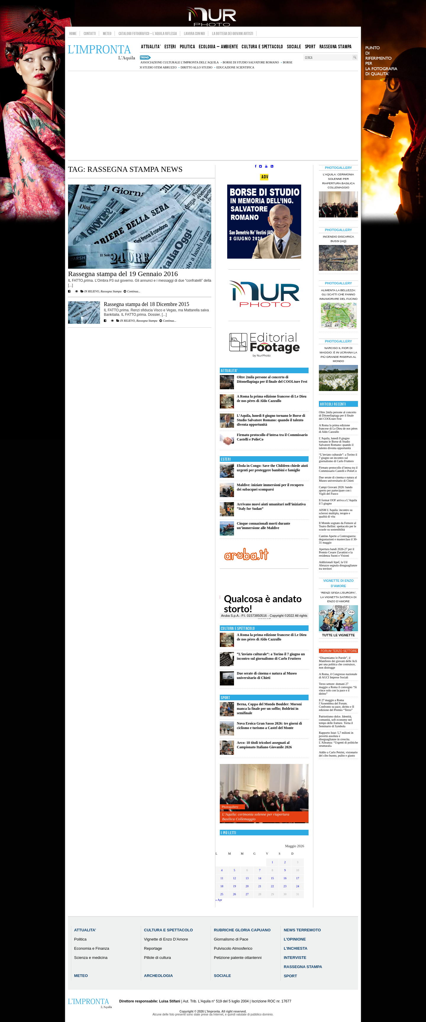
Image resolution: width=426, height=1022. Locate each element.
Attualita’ (85, 930)
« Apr (218, 899)
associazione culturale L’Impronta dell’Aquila (180, 62)
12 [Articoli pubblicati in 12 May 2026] (234, 878)
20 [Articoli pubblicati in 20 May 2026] (247, 886)
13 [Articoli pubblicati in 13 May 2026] (247, 878)
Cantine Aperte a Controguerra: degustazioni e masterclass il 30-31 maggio (338, 539)
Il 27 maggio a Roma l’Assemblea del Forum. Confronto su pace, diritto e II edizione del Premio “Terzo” (336, 705)
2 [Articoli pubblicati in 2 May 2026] (285, 862)
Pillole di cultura (157, 957)
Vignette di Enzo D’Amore (166, 939)
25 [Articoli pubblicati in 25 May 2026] (221, 894)
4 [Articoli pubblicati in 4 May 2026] (221, 870)
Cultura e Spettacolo (238, 628)
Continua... (132, 291)
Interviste (295, 957)
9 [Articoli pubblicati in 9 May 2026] (285, 870)
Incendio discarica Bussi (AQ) (338, 239)
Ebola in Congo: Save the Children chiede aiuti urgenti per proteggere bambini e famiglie (272, 468)
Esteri (226, 459)
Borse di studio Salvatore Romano (251, 62)
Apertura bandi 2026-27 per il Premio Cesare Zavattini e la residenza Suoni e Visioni (336, 552)
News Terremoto (302, 930)
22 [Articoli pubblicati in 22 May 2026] (272, 886)
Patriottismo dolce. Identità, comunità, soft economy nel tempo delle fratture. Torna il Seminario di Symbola (336, 721)
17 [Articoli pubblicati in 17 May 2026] (297, 878)
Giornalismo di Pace (231, 939)
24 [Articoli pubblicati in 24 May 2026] (297, 886)
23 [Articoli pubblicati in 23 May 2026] (284, 886)
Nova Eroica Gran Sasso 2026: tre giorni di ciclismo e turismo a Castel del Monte (269, 725)
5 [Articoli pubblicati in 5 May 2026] (234, 870)
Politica (80, 939)
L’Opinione (295, 939)
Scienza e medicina (91, 957)
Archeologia (158, 975)
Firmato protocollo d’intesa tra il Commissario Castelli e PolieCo (338, 469)
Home (73, 33)
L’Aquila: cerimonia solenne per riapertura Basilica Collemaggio (255, 816)
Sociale (222, 975)
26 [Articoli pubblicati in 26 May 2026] (234, 894)
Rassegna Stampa (111, 291)
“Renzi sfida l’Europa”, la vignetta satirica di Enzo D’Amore (338, 597)
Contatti (90, 33)
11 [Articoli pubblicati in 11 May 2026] (221, 878)
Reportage (153, 948)
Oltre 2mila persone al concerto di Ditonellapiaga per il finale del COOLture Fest (272, 379)
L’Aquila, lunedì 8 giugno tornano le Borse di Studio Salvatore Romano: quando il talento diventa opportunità (271, 420)
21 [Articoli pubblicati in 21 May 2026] (259, 886)
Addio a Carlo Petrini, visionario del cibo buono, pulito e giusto (338, 754)
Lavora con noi (194, 33)
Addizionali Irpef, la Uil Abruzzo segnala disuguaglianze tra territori (338, 565)
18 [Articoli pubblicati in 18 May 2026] (221, 886)
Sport (225, 697)
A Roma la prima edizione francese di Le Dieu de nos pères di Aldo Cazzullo (271, 398)
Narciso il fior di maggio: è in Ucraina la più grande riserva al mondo (338, 354)
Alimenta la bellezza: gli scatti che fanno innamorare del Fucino (338, 295)
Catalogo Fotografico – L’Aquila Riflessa (148, 33)
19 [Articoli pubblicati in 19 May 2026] (234, 886)
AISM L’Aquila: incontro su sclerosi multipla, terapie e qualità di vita (335, 513)
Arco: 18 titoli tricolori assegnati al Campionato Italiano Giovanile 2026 (264, 745)
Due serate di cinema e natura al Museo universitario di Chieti (267, 675)
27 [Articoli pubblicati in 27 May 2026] (247, 894)
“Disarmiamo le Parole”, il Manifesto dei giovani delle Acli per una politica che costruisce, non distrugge (338, 662)
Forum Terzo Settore (339, 651)
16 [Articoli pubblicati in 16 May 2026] (284, 878)
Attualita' (229, 370)
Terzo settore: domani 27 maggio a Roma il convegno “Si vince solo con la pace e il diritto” (338, 688)
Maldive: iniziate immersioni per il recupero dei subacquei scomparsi (270, 487)
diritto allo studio (196, 67)
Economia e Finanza (91, 948)
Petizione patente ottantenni (238, 957)
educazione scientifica (235, 67)
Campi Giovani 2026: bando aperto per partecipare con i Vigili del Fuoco (336, 490)
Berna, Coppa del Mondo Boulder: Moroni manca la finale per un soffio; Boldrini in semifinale (269, 708)
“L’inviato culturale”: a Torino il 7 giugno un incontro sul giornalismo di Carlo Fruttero (271, 656)
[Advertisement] (213, 115)
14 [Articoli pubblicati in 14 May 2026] (259, 878)
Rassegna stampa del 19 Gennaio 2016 (123, 274)
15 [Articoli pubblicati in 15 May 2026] (272, 878)
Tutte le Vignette (338, 635)
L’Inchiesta (295, 948)
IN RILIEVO (91, 291)
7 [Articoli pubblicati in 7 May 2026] (259, 870)
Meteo (107, 33)
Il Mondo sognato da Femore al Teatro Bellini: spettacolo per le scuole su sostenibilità (337, 526)
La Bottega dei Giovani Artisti (232, 33)
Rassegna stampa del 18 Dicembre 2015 (146, 304)
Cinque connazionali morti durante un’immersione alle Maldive (263, 525)
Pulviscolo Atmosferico (233, 948)
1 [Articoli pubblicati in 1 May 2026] (272, 862)
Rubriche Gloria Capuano (242, 930)
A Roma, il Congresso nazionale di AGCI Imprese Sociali (338, 675)
